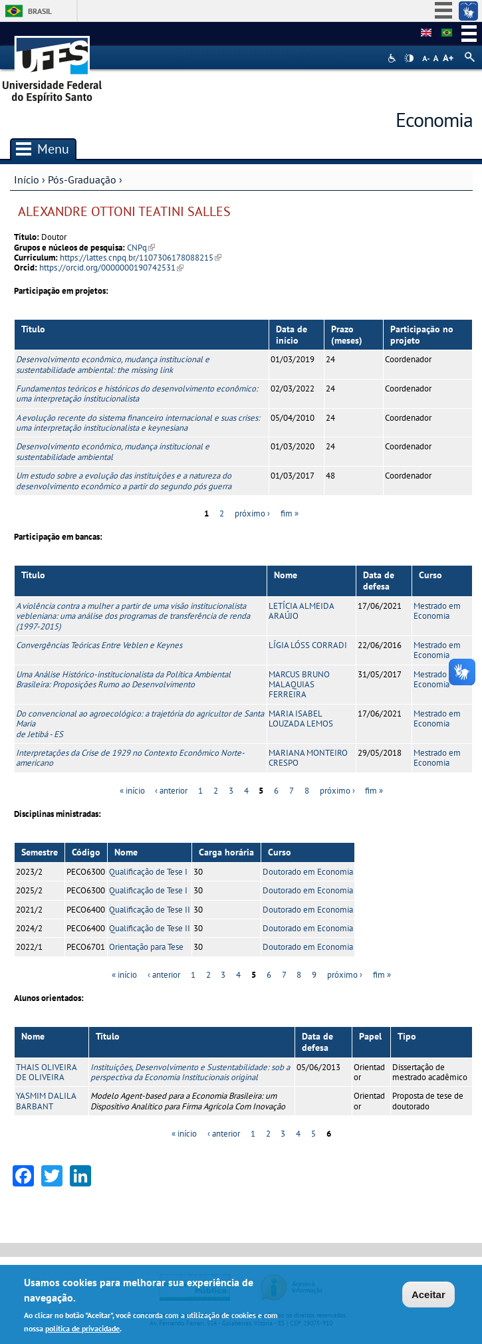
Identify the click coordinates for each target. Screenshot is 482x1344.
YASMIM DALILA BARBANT (46, 1100)
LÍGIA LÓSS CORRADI (308, 645)
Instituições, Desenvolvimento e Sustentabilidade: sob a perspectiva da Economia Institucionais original (190, 1072)
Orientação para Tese (146, 946)
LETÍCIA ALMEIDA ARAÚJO (301, 610)
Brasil (40, 11)
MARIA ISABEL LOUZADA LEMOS (301, 718)
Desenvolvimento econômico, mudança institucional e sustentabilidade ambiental (112, 451)
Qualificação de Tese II (149, 909)
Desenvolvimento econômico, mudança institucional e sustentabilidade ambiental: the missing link (112, 364)
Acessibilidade (393, 58)
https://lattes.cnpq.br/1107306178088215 (140, 257)
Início (26, 179)
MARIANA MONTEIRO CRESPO (308, 757)
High (409, 58)
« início (132, 790)
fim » (290, 513)
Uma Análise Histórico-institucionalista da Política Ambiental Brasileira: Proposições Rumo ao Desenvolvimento (123, 679)
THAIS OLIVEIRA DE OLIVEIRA (46, 1072)
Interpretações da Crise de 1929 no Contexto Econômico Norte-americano (130, 757)
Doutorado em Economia (308, 871)
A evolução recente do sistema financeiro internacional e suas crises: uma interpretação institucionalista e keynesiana (138, 422)
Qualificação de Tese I (148, 871)
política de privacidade (82, 1328)
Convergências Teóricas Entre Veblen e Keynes (99, 645)
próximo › (252, 513)
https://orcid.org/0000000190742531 (111, 267)
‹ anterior (171, 790)
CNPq (141, 247)
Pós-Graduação (82, 179)
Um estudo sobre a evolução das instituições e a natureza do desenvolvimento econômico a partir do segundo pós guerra (123, 480)
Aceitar (428, 1295)
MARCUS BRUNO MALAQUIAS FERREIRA (299, 685)
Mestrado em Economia (437, 610)
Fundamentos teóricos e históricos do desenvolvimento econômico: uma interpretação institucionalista (137, 393)
